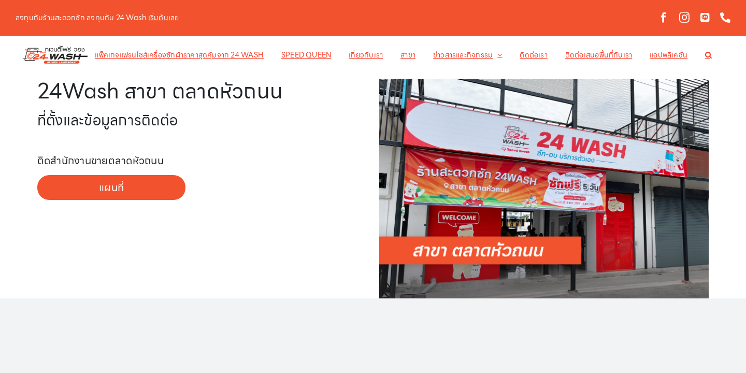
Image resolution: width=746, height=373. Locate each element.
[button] (700, 55)
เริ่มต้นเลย (163, 17)
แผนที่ (111, 187)
